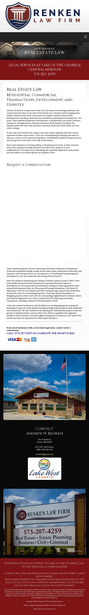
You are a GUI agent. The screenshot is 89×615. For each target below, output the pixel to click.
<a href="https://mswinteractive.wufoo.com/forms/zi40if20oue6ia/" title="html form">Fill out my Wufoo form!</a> (44, 212)
